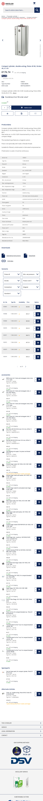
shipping (23, 72)
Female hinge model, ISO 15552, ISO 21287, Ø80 (18, 464)
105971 (5, 335)
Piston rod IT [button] (27, 281)
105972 (5, 342)
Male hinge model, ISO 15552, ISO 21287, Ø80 (18, 500)
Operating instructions (14, 256)
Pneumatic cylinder (12, 16)
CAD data (10, 261)
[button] (40, 59)
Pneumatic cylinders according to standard (13, 17)
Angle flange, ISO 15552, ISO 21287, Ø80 (16, 588)
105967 (5, 306)
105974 (5, 356)
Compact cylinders (32, 17)
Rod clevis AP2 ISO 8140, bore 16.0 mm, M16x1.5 (19, 429)
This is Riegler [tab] (6, 723)
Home (3, 16)
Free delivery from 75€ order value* (16, 97)
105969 (5, 321)
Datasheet (32, 256)
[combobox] (21, 10)
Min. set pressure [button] (28, 274)
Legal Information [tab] (8, 731)
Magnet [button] (25, 287)
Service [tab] (4, 727)
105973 (5, 349)
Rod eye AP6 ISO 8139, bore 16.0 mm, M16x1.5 (18, 440)
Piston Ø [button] (7, 274)
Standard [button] (7, 293)
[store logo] (7, 3)
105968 (5, 314)
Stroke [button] (6, 281)
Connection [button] (8, 287)
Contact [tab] (4, 735)
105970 (5, 328)
